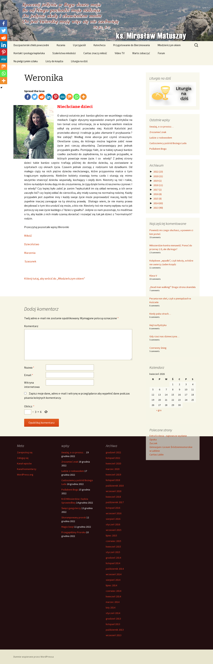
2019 (157, 180)
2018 (158, 185)
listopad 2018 (113, 480)
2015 (157, 198)
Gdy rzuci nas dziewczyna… (164, 336)
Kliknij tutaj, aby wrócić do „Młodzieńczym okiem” (54, 278)
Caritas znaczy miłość (95, 53)
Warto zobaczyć (141, 53)
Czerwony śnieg (157, 347)
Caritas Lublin (156, 454)
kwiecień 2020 (113, 463)
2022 (158, 171)
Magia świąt (67, 526)
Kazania (61, 45)
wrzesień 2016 (113, 513)
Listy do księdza (54, 61)
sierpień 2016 (113, 518)
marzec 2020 (112, 469)
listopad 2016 (113, 507)
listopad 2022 (113, 458)
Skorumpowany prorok (73, 517)
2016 (157, 194)
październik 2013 (115, 629)
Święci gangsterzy (71, 508)
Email (28, 375)
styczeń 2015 (113, 552)
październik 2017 (115, 502)
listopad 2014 (113, 563)
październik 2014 (115, 568)
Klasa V (153, 275)
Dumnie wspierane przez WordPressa (33, 656)
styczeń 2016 (113, 524)
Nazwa (29, 367)
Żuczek (153, 443)
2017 (157, 189)
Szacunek (30, 261)
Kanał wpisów (24, 463)
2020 (158, 176)
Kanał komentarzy (26, 469)
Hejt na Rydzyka (157, 325)
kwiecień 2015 (113, 546)
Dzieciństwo (31, 244)
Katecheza (99, 45)
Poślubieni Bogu (157, 148)
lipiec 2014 (111, 585)
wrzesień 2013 (113, 635)
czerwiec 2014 (113, 591)
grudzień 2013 (113, 618)
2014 (158, 203)
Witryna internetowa (32, 385)
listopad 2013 (113, 624)
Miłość (28, 235)
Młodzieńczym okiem (169, 45)
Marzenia (29, 253)
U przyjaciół (79, 45)
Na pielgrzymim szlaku (25, 61)
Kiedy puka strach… (160, 313)
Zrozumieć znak (157, 132)
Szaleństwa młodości (64, 53)
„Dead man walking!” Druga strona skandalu (172, 287)
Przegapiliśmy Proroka (73, 532)
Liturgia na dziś (79, 61)
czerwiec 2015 (113, 541)
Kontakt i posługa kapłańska (29, 53)
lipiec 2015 (111, 535)
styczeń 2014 (113, 613)
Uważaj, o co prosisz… (161, 126)
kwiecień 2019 (113, 474)
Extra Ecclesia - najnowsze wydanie (168, 435)
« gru (158, 410)
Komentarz (31, 326)
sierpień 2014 (113, 579)
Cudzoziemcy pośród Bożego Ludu (168, 143)
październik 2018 (115, 485)
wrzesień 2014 (113, 574)
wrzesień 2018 (113, 491)
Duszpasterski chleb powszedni (31, 45)
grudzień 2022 (113, 452)
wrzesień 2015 (113, 530)
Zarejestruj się (24, 452)
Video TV (120, 53)
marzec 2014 (112, 602)
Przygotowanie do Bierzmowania (131, 45)
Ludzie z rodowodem (160, 137)
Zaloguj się (22, 458)
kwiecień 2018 (113, 496)
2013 (158, 207)
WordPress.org (25, 474)
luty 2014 (110, 607)
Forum (161, 53)
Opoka (153, 439)
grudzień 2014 (113, 557)
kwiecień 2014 (113, 596)
